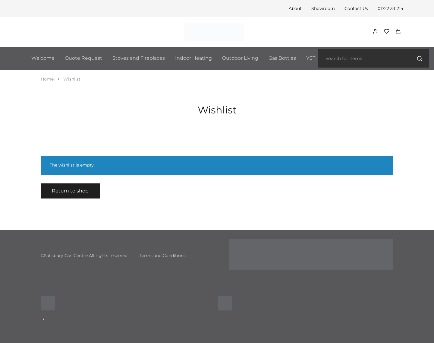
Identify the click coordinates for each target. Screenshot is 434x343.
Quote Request (83, 58)
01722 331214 (390, 8)
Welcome (43, 58)
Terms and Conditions (163, 255)
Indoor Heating (193, 58)
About (295, 8)
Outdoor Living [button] (240, 58)
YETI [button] (311, 58)
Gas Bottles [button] (282, 58)
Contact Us (356, 8)
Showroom (323, 8)
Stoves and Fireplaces (138, 58)
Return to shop (70, 191)
